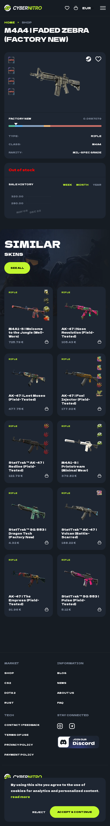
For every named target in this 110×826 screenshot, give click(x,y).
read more (20, 797)
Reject (39, 812)
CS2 (7, 682)
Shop (27, 22)
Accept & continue (74, 812)
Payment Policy (19, 754)
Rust (9, 702)
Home (9, 22)
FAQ (60, 702)
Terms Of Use (16, 734)
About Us (65, 692)
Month (82, 184)
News (61, 682)
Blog (61, 673)
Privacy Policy (18, 744)
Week (67, 184)
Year (97, 184)
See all (17, 292)
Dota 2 (10, 692)
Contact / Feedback (22, 724)
